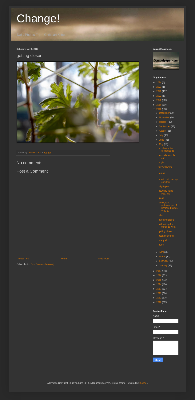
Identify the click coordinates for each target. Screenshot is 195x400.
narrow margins (166, 219)
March (162, 256)
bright (161, 162)
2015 (159, 280)
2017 (159, 271)
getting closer (165, 231)
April (161, 252)
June (162, 139)
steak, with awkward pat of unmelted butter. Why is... (168, 206)
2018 (159, 109)
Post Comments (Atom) (42, 264)
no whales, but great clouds (166, 149)
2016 (159, 275)
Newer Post (23, 258)
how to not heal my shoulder (168, 180)
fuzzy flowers (165, 167)
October (163, 122)
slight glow (163, 186)
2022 (159, 91)
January (163, 265)
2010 (159, 302)
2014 (159, 284)
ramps (161, 173)
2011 (159, 297)
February (164, 261)
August (163, 131)
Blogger (143, 383)
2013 (159, 288)
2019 (159, 104)
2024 (159, 82)
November (164, 117)
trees (161, 244)
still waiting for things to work (166, 225)
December (164, 113)
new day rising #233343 (165, 192)
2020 (159, 100)
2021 (159, 95)
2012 (159, 293)
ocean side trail (166, 235)
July (161, 135)
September (165, 126)
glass (161, 198)
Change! (38, 18)
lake (160, 215)
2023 (159, 87)
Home (64, 258)
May (161, 144)
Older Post (103, 258)
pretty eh (162, 240)
